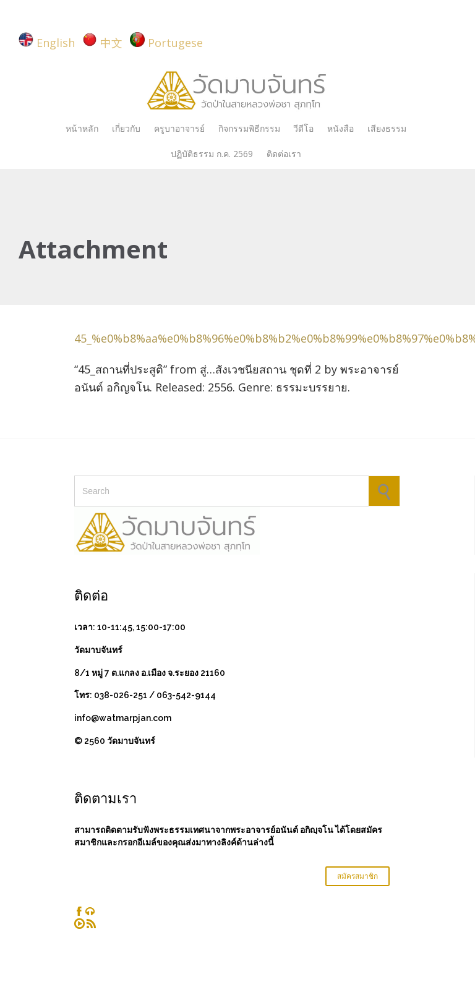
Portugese (175, 42)
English (55, 42)
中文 (111, 42)
